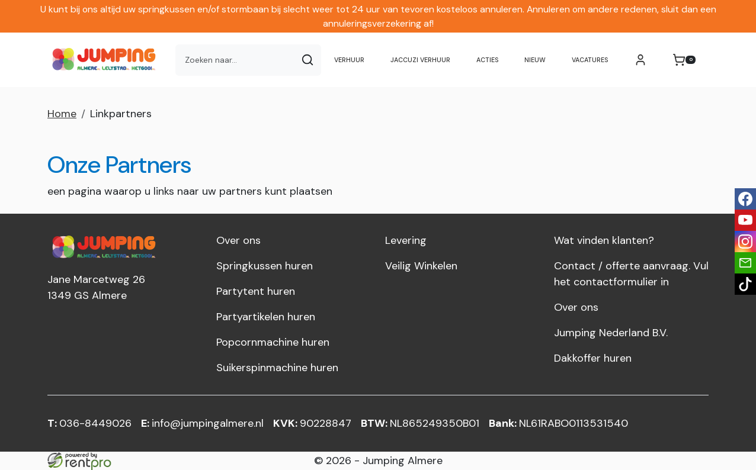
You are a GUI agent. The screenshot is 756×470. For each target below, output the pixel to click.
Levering (406, 240)
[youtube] (745, 220)
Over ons (238, 240)
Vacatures (590, 60)
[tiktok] (745, 284)
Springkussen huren (264, 266)
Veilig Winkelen (421, 266)
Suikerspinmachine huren (277, 367)
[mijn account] (640, 60)
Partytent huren (255, 291)
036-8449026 (89, 423)
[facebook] (745, 199)
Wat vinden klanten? (604, 240)
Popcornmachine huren (272, 342)
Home (61, 114)
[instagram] (745, 241)
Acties (487, 60)
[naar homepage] (106, 60)
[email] (745, 262)
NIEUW (535, 60)
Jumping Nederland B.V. (611, 333)
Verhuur (349, 60)
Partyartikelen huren (265, 317)
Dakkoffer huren (593, 358)
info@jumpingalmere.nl (202, 423)
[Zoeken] (307, 60)
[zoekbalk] (234, 60)
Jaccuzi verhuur (420, 60)
